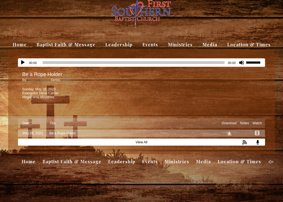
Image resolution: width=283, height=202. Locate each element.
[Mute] (242, 62)
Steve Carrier (38, 80)
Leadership (119, 44)
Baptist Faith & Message (65, 44)
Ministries (180, 44)
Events (150, 44)
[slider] (255, 62)
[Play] (23, 62)
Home (20, 44)
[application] (141, 62)
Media (209, 44)
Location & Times (249, 44)
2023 (66, 80)
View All (141, 142)
